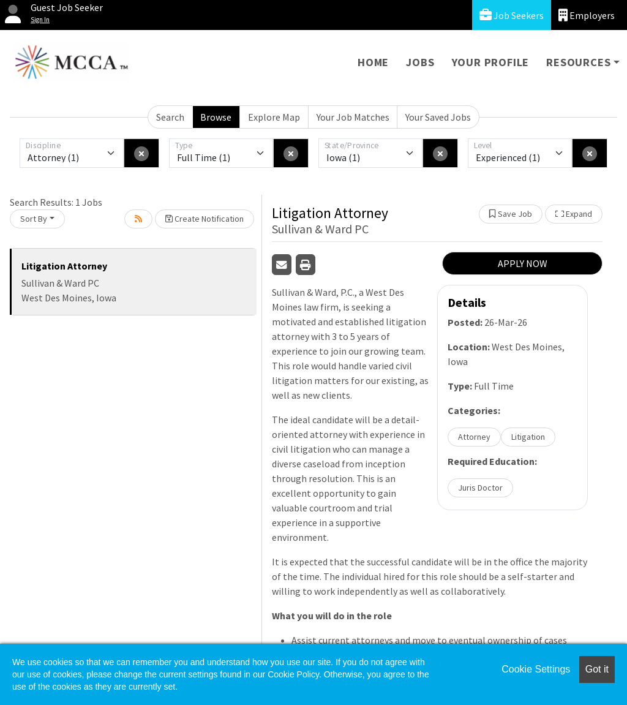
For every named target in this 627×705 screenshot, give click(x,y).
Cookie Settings (535, 669)
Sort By (33, 218)
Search (170, 117)
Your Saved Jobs (438, 117)
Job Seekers (511, 15)
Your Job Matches (353, 117)
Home (373, 62)
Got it (597, 669)
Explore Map (274, 117)
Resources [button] (578, 62)
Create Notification (204, 218)
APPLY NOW (522, 263)
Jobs (420, 62)
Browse (215, 117)
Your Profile (491, 62)
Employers (586, 15)
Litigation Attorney (64, 266)
